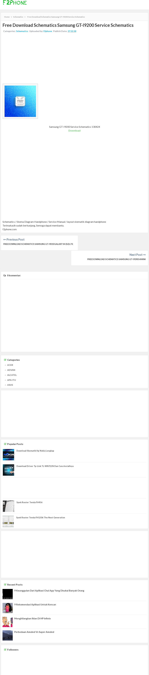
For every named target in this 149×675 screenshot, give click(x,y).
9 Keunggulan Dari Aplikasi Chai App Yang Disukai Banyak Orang (49, 575)
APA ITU (11, 364)
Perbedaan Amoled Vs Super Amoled (34, 616)
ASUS (10, 369)
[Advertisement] (74, 58)
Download (74, 130)
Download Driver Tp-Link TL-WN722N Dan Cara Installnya (44, 451)
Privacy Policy (141, 669)
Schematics (22, 31)
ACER (10, 349)
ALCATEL (12, 359)
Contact (120, 669)
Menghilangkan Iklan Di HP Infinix (32, 603)
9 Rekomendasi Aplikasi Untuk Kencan (35, 589)
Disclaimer (129, 669)
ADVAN (11, 354)
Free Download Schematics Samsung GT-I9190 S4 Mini (115, 244)
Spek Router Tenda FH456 (29, 487)
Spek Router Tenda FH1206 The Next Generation (40, 502)
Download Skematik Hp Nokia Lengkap (35, 435)
